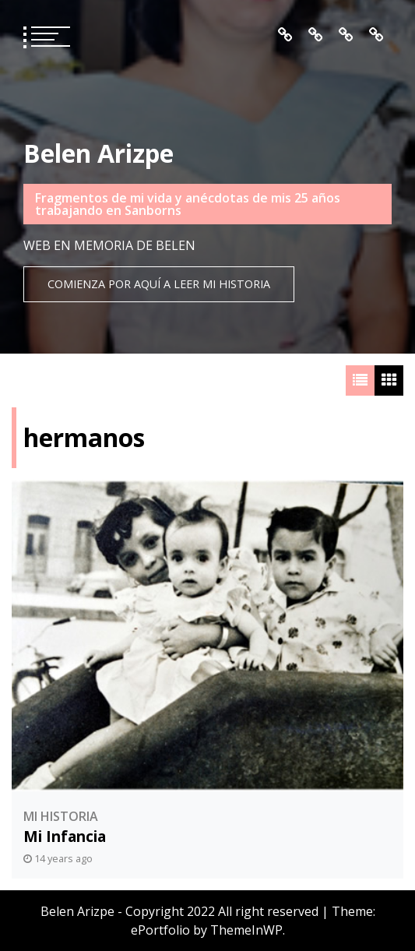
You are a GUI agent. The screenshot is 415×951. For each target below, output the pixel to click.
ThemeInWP (246, 930)
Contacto (376, 35)
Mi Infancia (64, 836)
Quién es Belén (316, 35)
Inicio (285, 35)
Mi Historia (60, 816)
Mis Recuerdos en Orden (346, 35)
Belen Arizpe (98, 153)
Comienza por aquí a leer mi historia (158, 283)
